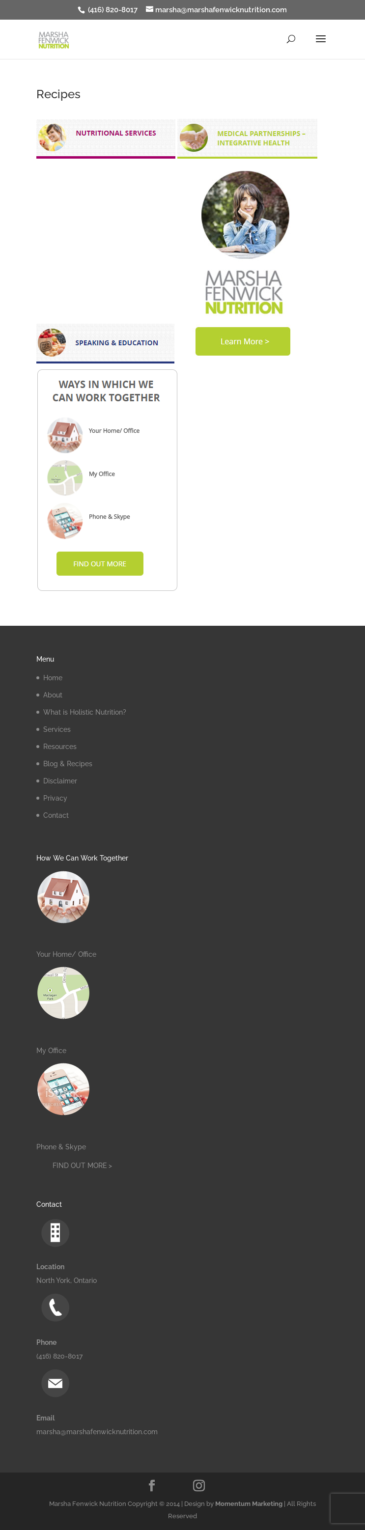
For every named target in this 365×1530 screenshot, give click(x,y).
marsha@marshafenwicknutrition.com (97, 1432)
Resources (60, 747)
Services (57, 729)
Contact (56, 815)
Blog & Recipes (67, 764)
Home (52, 678)
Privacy (55, 798)
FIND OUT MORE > (82, 1165)
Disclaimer (60, 781)
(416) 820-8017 (112, 9)
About (52, 695)
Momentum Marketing (248, 1503)
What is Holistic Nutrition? (84, 712)
